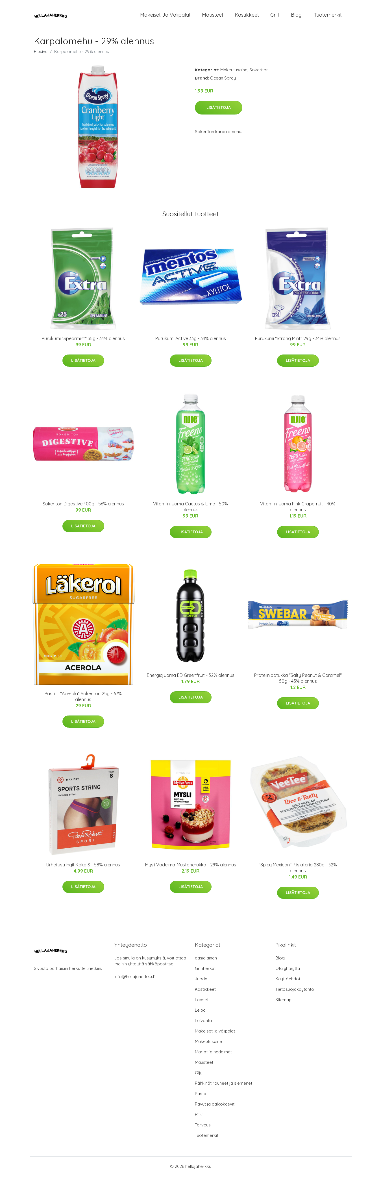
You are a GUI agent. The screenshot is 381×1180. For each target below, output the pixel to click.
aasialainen (206, 962)
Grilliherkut (205, 972)
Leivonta (203, 1024)
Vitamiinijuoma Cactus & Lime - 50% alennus (190, 510)
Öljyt (199, 1076)
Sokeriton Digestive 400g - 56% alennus (83, 507)
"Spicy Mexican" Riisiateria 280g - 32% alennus (298, 871)
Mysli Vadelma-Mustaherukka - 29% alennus (190, 868)
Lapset (201, 1003)
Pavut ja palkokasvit (214, 1108)
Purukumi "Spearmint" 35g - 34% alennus (83, 342)
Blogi (296, 17)
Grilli (275, 17)
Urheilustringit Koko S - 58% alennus (83, 868)
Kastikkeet (247, 17)
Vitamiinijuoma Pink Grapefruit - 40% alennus (298, 510)
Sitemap (283, 1003)
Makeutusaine (233, 73)
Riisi (199, 1118)
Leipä (200, 1014)
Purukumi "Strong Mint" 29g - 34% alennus (298, 342)
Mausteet (212, 17)
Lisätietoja (218, 111)
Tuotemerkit (328, 17)
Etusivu (40, 55)
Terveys (203, 1128)
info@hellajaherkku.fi (134, 980)
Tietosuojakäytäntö (294, 993)
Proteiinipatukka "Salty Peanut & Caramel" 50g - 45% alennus (298, 682)
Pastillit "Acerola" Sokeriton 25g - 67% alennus (83, 700)
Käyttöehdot (287, 982)
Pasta (200, 1097)
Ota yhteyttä (287, 972)
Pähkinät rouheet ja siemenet (223, 1087)
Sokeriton (259, 73)
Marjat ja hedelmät (213, 1055)
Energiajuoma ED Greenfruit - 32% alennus (190, 679)
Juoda (201, 982)
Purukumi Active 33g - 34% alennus (190, 342)
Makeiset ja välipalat (165, 17)
